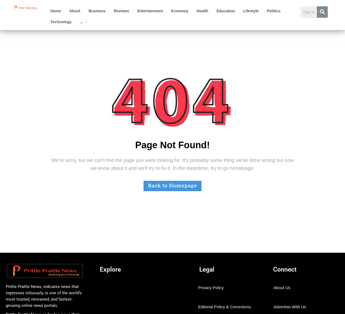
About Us (282, 287)
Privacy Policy (211, 287)
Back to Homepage (172, 185)
